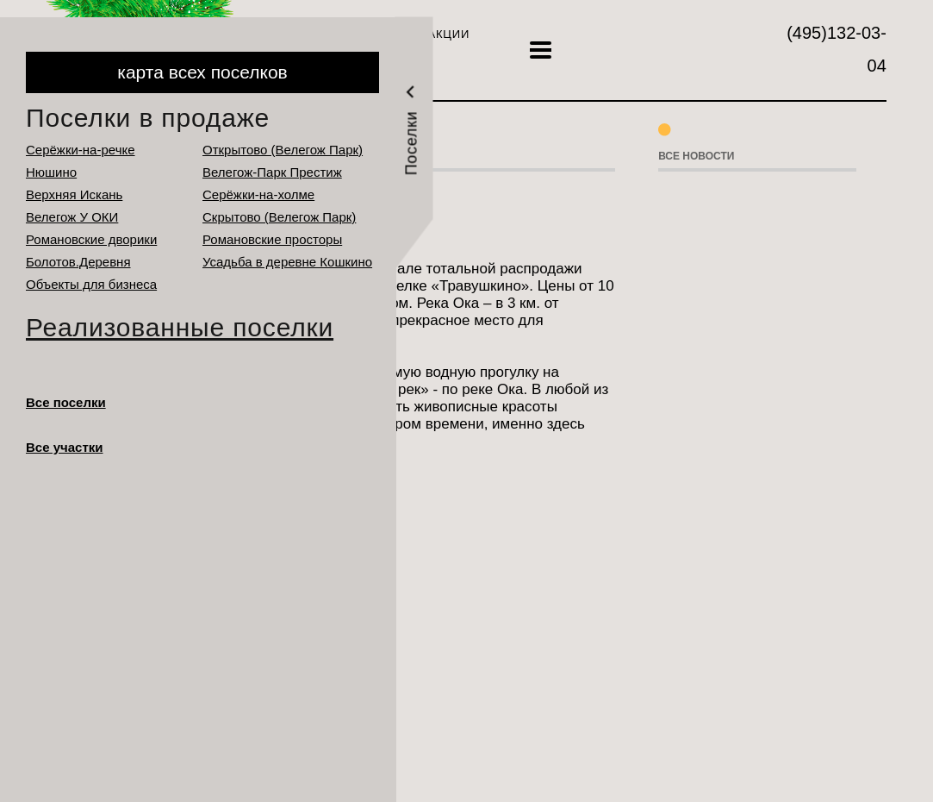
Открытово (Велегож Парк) (282, 149)
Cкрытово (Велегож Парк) (279, 217)
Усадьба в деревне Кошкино (287, 261)
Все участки (64, 447)
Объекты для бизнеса (91, 284)
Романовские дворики (91, 239)
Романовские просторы (272, 239)
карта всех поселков (202, 72)
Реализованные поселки (179, 327)
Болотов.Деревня (78, 261)
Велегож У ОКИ (72, 217)
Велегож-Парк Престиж (272, 172)
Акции (449, 34)
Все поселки (66, 402)
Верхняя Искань (74, 194)
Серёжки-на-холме (258, 194)
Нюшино (51, 172)
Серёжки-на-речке (80, 149)
